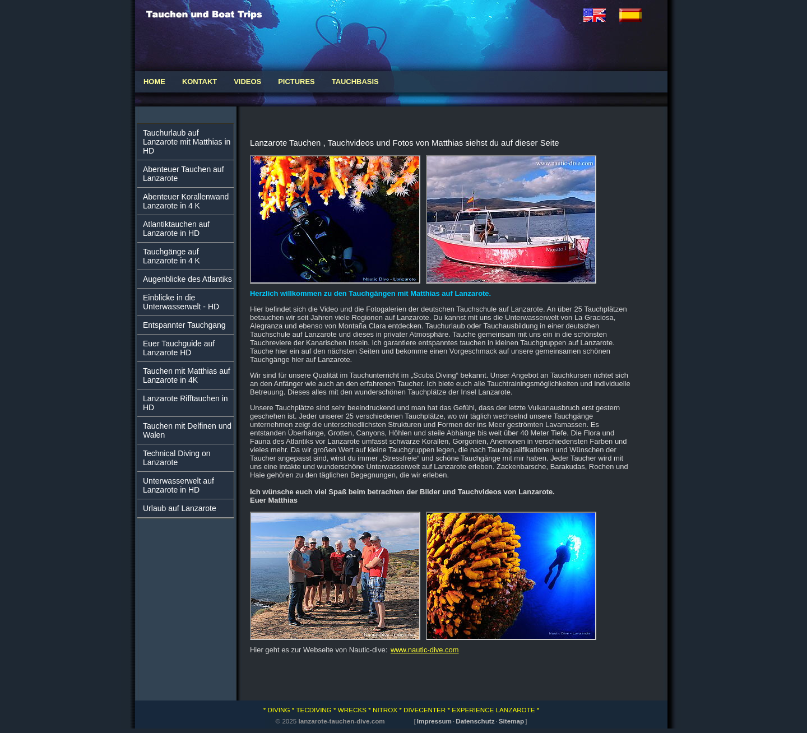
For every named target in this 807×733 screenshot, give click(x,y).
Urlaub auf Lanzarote (179, 508)
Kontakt (199, 81)
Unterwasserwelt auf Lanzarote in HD (178, 485)
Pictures (296, 81)
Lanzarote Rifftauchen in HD (185, 403)
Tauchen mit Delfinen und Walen (187, 430)
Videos (247, 81)
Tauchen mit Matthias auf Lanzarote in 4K (186, 375)
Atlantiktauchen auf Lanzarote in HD (176, 229)
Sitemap (511, 721)
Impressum (434, 721)
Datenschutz (475, 721)
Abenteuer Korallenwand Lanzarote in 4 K (186, 201)
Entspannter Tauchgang (184, 325)
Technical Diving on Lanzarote (177, 458)
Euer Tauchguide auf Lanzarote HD (179, 348)
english (601, 15)
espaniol (637, 15)
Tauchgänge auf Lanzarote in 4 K (171, 256)
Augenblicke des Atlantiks (187, 279)
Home (154, 81)
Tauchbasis (355, 81)
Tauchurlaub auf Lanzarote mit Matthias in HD (186, 141)
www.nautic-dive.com (425, 650)
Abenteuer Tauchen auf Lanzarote (183, 174)
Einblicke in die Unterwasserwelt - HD (181, 302)
